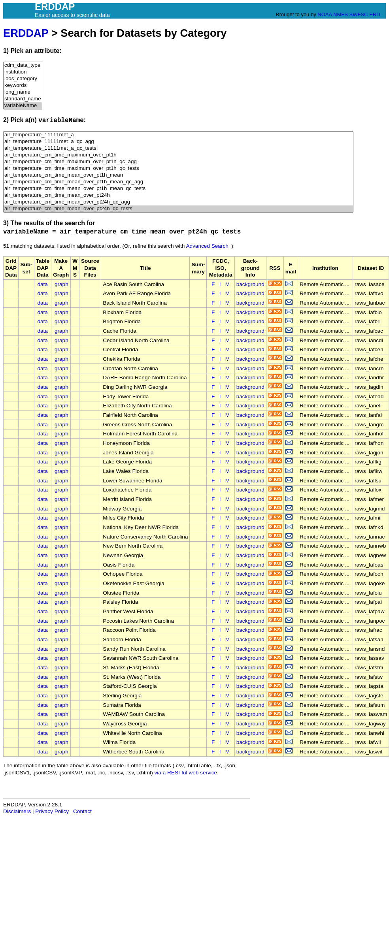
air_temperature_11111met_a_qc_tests (178, 148)
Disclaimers (17, 811)
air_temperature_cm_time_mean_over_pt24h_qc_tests (178, 208)
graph (61, 284)
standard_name (23, 99)
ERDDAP (25, 33)
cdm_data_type (23, 65)
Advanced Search (207, 246)
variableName (23, 105)
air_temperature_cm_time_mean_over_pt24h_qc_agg (178, 202)
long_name (23, 92)
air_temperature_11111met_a (178, 135)
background (250, 284)
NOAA (324, 14)
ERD (374, 14)
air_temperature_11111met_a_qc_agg (178, 141)
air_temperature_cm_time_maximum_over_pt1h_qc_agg (178, 161)
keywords (23, 85)
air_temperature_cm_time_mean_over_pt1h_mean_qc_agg (178, 182)
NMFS (340, 14)
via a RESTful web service (186, 773)
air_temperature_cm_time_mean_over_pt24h (178, 195)
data (42, 284)
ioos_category (23, 78)
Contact (82, 811)
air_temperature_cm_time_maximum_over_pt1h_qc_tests (178, 168)
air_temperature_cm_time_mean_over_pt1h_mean (178, 175)
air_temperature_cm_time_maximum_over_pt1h (178, 155)
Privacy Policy (52, 811)
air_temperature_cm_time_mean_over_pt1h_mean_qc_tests (178, 188)
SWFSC (358, 14)
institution (23, 72)
